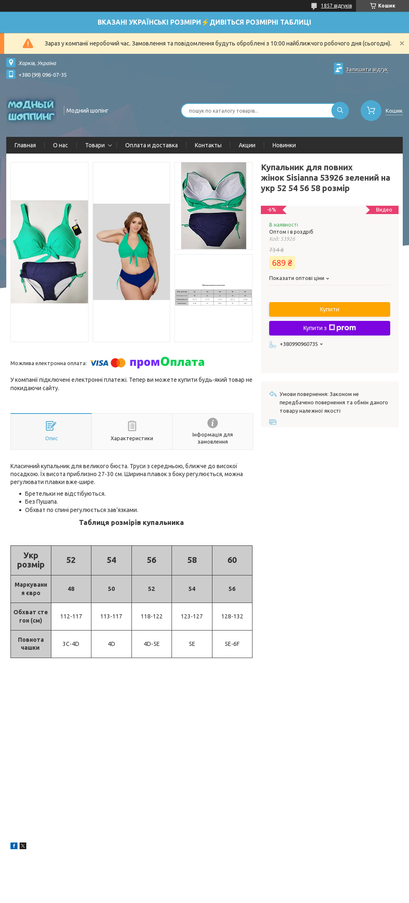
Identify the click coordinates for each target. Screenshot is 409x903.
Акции (247, 145)
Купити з (329, 328)
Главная (25, 145)
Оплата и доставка (151, 145)
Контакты (208, 145)
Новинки (284, 145)
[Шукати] (340, 110)
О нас (60, 145)
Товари (95, 145)
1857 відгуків (336, 5)
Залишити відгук (367, 69)
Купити (329, 309)
